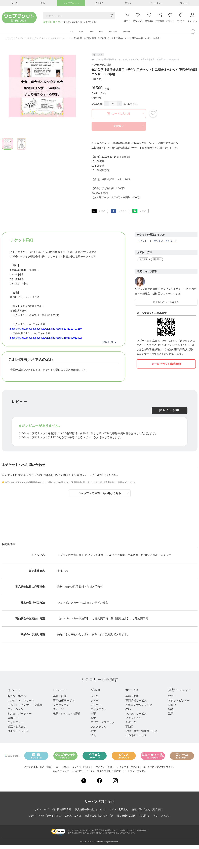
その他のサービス (136, 739)
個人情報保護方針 (61, 813)
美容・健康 (59, 700)
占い (128, 713)
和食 (93, 721)
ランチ (95, 700)
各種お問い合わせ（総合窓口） (148, 813)
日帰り (172, 708)
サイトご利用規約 (118, 813)
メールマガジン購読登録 (166, 368)
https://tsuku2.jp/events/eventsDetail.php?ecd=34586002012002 (46, 341)
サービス (132, 694)
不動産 (129, 730)
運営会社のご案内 (126, 819)
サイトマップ (41, 813)
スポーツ (13, 721)
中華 (93, 717)
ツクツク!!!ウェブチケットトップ (21, 42)
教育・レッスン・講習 (66, 717)
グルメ (96, 694)
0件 (97, 83)
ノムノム (166, 819)
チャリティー (16, 726)
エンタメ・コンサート (60, 42)
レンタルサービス (136, 717)
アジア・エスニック (103, 726)
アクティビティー (179, 704)
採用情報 (144, 819)
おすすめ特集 (150, 33)
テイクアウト (99, 713)
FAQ (155, 819)
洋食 (93, 739)
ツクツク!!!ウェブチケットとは (44, 819)
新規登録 (47, 22)
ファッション (16, 713)
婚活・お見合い (17, 730)
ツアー (172, 700)
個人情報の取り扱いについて (90, 813)
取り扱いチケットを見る (166, 306)
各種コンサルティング (138, 708)
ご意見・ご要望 (73, 819)
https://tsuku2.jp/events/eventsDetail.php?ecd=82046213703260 (46, 332)
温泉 (171, 717)
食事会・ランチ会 (18, 735)
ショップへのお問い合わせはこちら (103, 497)
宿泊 (171, 713)
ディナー (96, 708)
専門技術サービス (63, 704)
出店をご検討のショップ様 (99, 819)
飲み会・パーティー (20, 717)
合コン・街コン (17, 700)
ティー (95, 704)
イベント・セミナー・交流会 (25, 708)
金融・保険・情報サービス (141, 735)
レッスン (59, 694)
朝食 (93, 735)
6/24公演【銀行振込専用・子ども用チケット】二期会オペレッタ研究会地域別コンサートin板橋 (117, 42)
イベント (43, 42)
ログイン (57, 22)
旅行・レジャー (180, 694)
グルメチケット (100, 730)
